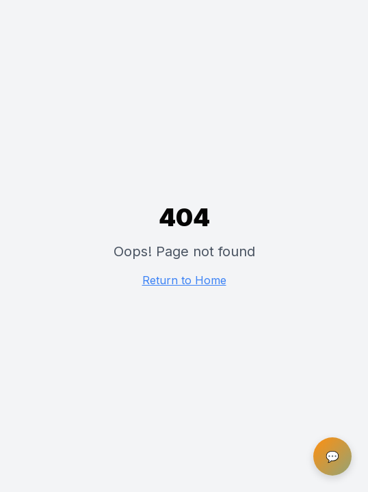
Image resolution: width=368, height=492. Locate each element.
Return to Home (184, 280)
